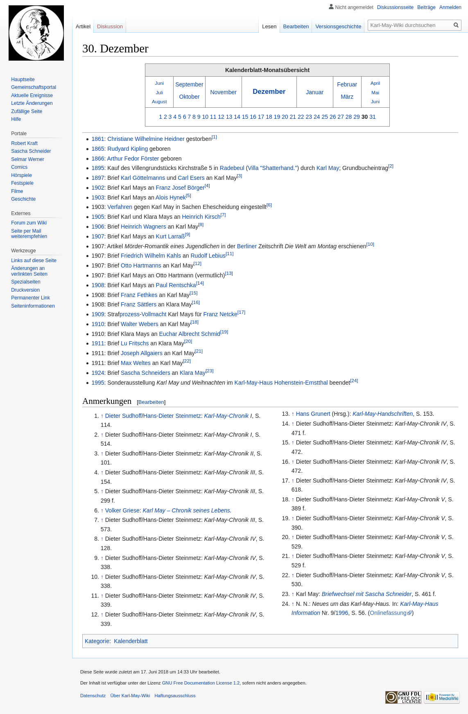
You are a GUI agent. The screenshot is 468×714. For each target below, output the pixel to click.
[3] (239, 175)
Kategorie (97, 641)
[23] (209, 370)
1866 (97, 158)
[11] (229, 253)
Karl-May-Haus (254, 382)
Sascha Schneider (31, 151)
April (375, 83)
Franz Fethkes (139, 295)
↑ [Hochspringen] (102, 416)
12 (221, 116)
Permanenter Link (30, 298)
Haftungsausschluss (175, 695)
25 (324, 116)
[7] (223, 215)
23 (308, 116)
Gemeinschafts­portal (33, 87)
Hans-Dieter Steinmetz (172, 416)
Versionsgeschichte (338, 26)
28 (349, 116)
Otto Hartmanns (141, 265)
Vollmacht (154, 314)
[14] (200, 283)
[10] (370, 244)
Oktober (189, 96)
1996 (341, 613)
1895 (97, 168)
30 (365, 116)
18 (269, 116)
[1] (214, 136)
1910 (97, 324)
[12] (197, 263)
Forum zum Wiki (29, 223)
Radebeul (232, 168)
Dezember (269, 91)
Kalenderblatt (131, 641)
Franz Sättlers (138, 304)
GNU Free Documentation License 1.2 (201, 682)
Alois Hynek (171, 197)
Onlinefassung (388, 613)
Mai (375, 92)
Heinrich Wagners (143, 226)
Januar (314, 92)
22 (301, 116)
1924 (97, 372)
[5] (188, 195)
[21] (199, 351)
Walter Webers (139, 324)
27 (340, 116)
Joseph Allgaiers (142, 353)
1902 (97, 187)
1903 (97, 197)
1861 (97, 139)
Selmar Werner (27, 159)
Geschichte (23, 199)
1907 (97, 236)
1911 (97, 343)
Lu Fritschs (135, 343)
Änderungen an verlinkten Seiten (29, 271)
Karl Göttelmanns (143, 178)
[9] (187, 234)
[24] (354, 380)
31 (372, 116)
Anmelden (450, 7)
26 (333, 116)
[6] (269, 205)
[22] (186, 360)
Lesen (269, 26)
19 (277, 116)
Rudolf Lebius (208, 255)
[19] (224, 331)
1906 (97, 226)
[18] (194, 321)
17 (261, 116)
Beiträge (426, 7)
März (347, 96)
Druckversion (25, 290)
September (189, 84)
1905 (97, 216)
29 (356, 116)
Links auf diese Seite (34, 260)
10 (205, 116)
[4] (207, 185)
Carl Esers (191, 178)
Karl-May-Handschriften (383, 413)
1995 (97, 382)
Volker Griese (122, 510)
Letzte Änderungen (31, 103)
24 (317, 116)
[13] (229, 273)
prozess (130, 314)
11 (213, 116)
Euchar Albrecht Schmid (189, 334)
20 (285, 116)
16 (253, 116)
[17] (241, 312)
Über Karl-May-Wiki (130, 695)
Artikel (83, 26)
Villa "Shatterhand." (272, 168)
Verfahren (119, 207)
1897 (97, 178)
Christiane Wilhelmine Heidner (145, 139)
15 (245, 116)
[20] (188, 341)
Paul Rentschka (176, 285)
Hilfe (16, 119)
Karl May (328, 168)
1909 (97, 314)
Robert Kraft (24, 143)
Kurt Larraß (170, 236)
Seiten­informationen (33, 306)
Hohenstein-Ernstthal (301, 382)
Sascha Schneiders (145, 372)
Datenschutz (93, 695)
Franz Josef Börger (180, 187)
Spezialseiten (25, 282)
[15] (193, 292)
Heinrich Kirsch (201, 216)
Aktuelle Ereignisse (32, 95)
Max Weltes (136, 363)
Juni (159, 83)
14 (237, 116)
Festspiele (22, 183)
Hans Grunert (313, 413)
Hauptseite (22, 79)
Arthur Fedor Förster (133, 158)
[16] (196, 302)
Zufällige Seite (26, 111)
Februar (347, 84)
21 (293, 116)
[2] (390, 166)
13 (229, 116)
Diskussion (110, 26)
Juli (159, 92)
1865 (97, 148)
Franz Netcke (220, 314)
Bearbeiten (151, 402)
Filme (17, 191)
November (223, 92)
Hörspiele (21, 175)
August (159, 101)
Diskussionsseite (395, 7)
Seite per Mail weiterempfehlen (29, 234)
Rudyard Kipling (127, 148)
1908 (97, 285)
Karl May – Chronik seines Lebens (186, 510)
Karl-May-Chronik (226, 416)
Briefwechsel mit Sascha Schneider (366, 594)
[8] (200, 224)
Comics (19, 167)
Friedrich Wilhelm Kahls (151, 255)
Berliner (247, 246)
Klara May (193, 372)
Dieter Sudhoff (123, 416)
